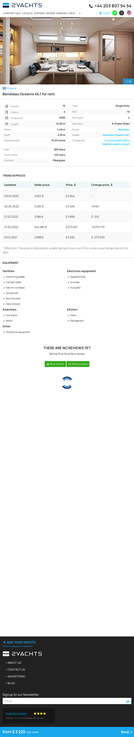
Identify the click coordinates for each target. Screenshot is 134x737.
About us (14, 663)
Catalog (27, 13)
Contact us (16, 669)
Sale (18, 13)
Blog (11, 683)
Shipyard (39, 13)
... (78, 13)
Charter (8, 13)
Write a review (78, 364)
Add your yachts (19, 642)
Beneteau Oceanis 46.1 (116, 135)
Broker (50, 13)
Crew (71, 13)
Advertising (16, 676)
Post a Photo (55, 364)
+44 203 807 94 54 (113, 6)
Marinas (61, 13)
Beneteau (124, 129)
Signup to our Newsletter (21, 694)
